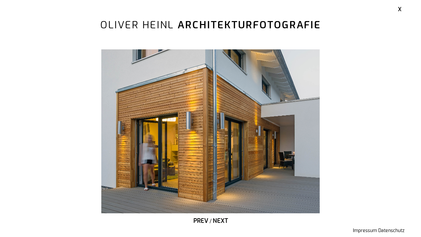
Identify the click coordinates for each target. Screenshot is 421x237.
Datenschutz (391, 230)
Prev (200, 221)
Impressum (365, 230)
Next (220, 221)
